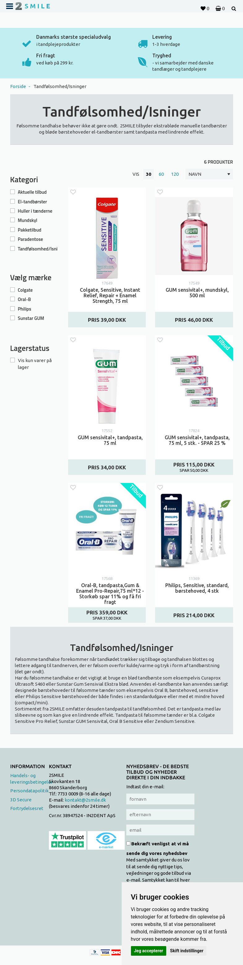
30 (148, 174)
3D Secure (21, 799)
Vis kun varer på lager (35, 364)
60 (161, 174)
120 (175, 174)
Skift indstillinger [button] (186, 950)
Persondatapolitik (29, 790)
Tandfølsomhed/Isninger (59, 86)
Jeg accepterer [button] (148, 950)
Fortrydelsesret (26, 808)
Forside (18, 86)
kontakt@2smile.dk (85, 800)
